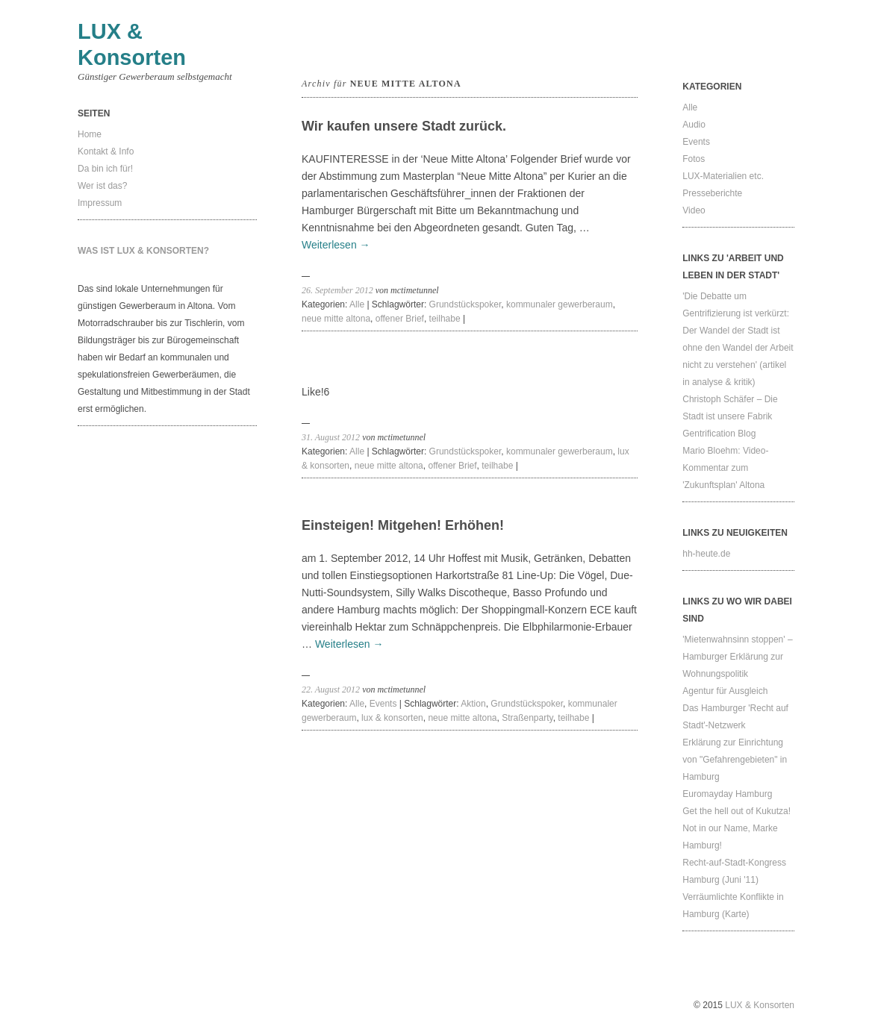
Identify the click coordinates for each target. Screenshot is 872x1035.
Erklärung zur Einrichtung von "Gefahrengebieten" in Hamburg (734, 759)
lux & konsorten (392, 718)
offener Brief (400, 318)
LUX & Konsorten (759, 1005)
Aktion (473, 703)
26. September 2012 (337, 290)
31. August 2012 (331, 437)
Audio (694, 124)
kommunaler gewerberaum (559, 304)
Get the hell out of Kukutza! (736, 811)
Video (693, 210)
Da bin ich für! (105, 168)
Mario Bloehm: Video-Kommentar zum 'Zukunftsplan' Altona (725, 467)
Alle (356, 304)
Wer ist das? (102, 186)
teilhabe (445, 318)
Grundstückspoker (465, 304)
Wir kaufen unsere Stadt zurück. (404, 126)
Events (383, 703)
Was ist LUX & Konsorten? (143, 251)
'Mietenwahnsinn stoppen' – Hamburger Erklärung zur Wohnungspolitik (737, 656)
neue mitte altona (336, 318)
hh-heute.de (706, 553)
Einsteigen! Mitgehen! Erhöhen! (403, 525)
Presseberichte (712, 193)
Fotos (693, 159)
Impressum (100, 203)
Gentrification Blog (719, 433)
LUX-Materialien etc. (723, 176)
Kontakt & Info (106, 151)
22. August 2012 (331, 689)
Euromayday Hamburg (727, 794)
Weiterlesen (336, 245)
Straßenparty (527, 718)
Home (90, 134)
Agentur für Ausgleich (724, 691)
